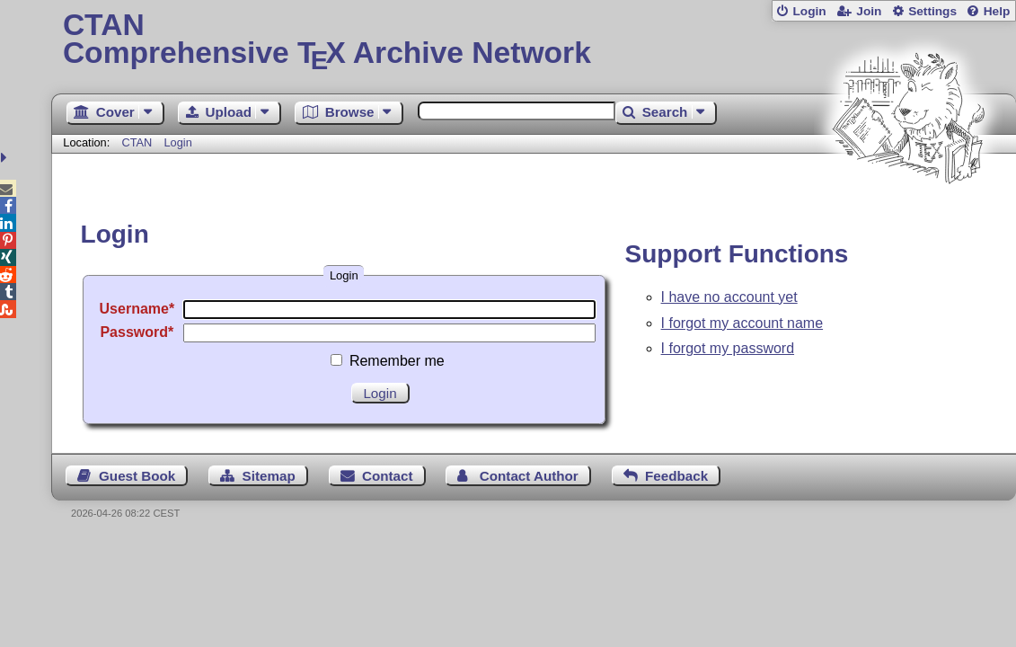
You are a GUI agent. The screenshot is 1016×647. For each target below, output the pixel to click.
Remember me (397, 360)
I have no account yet (729, 297)
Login (809, 11)
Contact (387, 475)
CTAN (136, 142)
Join (868, 11)
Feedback (676, 475)
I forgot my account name (742, 323)
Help (997, 11)
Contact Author (529, 475)
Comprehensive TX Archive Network (533, 40)
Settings (932, 11)
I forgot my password (728, 348)
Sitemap (269, 475)
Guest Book (137, 475)
